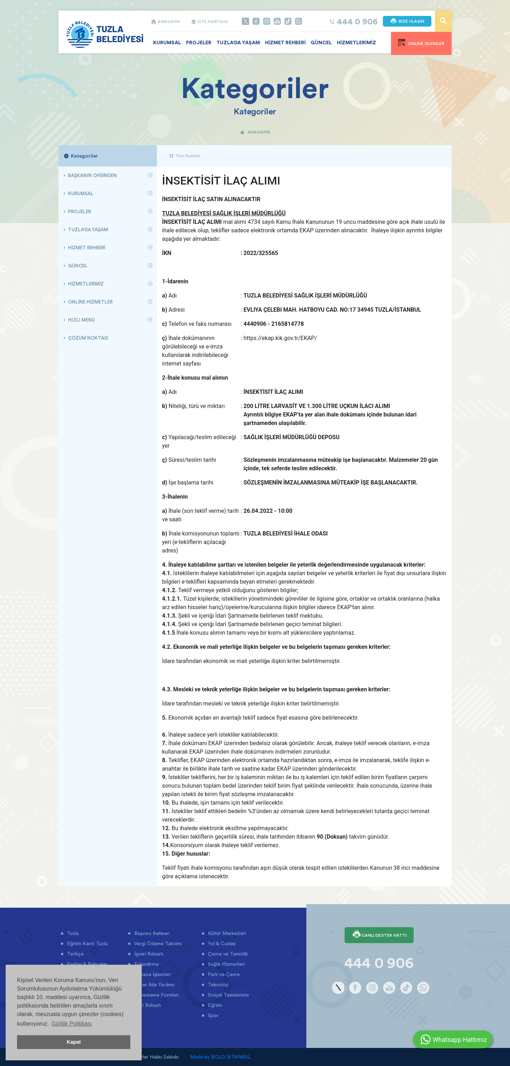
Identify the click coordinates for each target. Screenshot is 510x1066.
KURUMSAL (167, 42)
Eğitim (214, 1005)
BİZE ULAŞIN (407, 21)
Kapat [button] (74, 1042)
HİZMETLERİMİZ (356, 42)
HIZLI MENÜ (81, 320)
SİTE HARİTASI (209, 21)
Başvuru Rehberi (151, 933)
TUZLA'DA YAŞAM (238, 42)
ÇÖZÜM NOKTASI (87, 338)
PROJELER (198, 42)
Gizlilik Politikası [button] (71, 1024)
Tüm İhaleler (184, 155)
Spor (212, 1015)
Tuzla (72, 933)
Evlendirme (146, 964)
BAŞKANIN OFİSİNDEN (92, 175)
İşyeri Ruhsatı (148, 954)
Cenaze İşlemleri (152, 974)
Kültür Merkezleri (226, 933)
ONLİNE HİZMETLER (90, 302)
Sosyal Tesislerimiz (227, 995)
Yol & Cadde (221, 943)
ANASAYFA (165, 21)
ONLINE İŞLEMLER (421, 42)
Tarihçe (75, 954)
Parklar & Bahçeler (86, 964)
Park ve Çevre (223, 974)
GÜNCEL (321, 42)
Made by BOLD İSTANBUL (220, 1057)
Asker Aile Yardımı (153, 984)
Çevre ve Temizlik (227, 954)
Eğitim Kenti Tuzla (87, 943)
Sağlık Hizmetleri (225, 964)
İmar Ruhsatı (147, 1005)
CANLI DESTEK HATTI (379, 935)
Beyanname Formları (156, 995)
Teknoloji (217, 984)
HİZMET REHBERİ (285, 42)
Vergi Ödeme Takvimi (157, 943)
